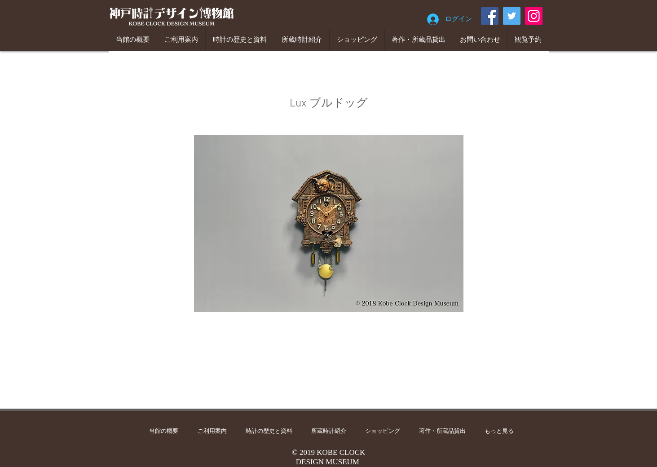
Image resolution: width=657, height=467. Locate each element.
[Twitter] (511, 16)
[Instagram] (533, 16)
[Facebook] (489, 16)
